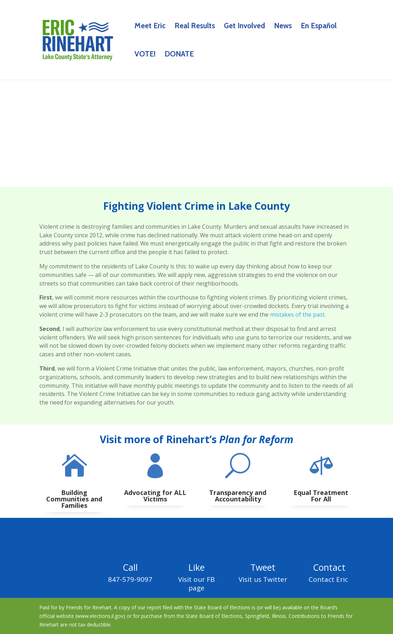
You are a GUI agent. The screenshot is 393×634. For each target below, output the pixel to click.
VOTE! (145, 54)
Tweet (262, 567)
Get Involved (244, 26)
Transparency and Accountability (237, 495)
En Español (318, 26)
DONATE (179, 54)
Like (196, 567)
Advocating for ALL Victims (155, 495)
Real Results (195, 26)
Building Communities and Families (74, 499)
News (283, 26)
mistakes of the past (297, 314)
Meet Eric (150, 26)
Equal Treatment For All (321, 495)
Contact (329, 567)
